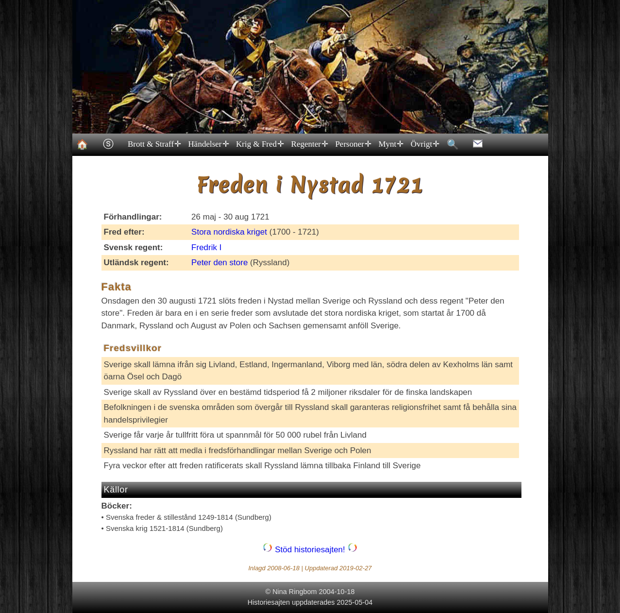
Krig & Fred (259, 144)
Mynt (390, 144)
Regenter (309, 144)
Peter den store (219, 262)
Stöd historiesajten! (310, 549)
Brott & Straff (154, 144)
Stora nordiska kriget (229, 232)
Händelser (208, 144)
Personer (352, 144)
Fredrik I (206, 247)
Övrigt (424, 144)
